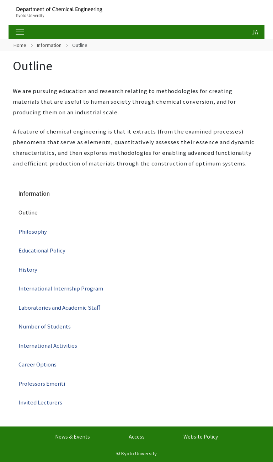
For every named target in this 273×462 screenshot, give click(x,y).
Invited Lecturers (40, 402)
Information (49, 45)
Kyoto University (139, 453)
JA (255, 32)
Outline (28, 212)
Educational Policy (41, 250)
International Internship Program (60, 288)
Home (20, 45)
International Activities (47, 345)
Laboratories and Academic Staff (59, 307)
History (27, 269)
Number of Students (44, 326)
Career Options (37, 364)
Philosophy (32, 231)
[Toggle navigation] (20, 32)
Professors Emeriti (41, 383)
